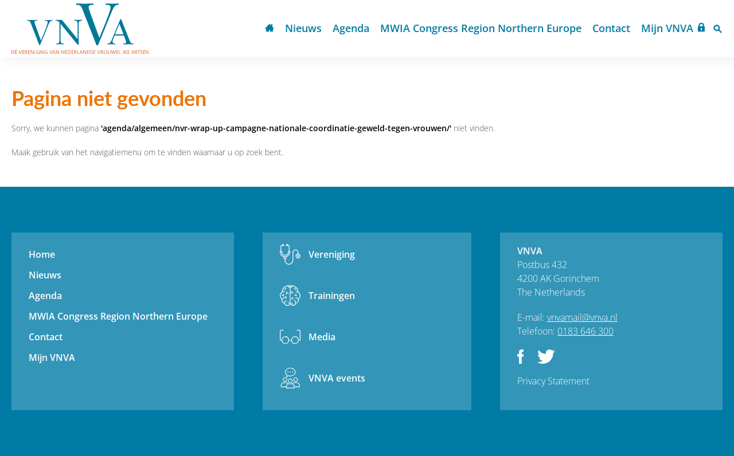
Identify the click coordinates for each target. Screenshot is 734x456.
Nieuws (303, 28)
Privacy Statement (553, 381)
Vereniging (332, 254)
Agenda (351, 28)
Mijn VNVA (667, 28)
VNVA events (337, 378)
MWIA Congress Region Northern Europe (480, 28)
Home (269, 29)
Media (322, 337)
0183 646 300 (585, 331)
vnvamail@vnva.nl (582, 317)
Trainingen (332, 295)
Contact (611, 28)
